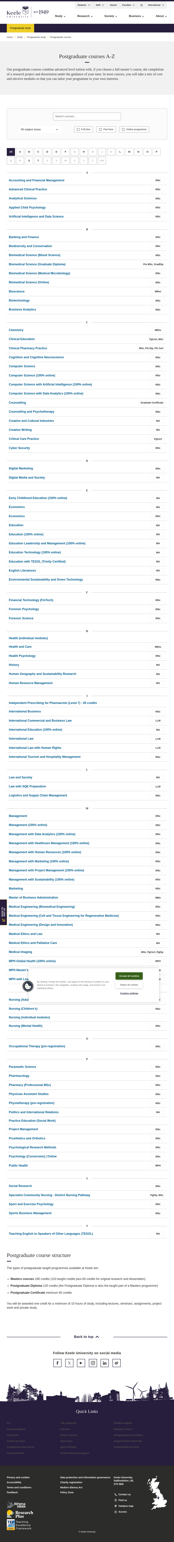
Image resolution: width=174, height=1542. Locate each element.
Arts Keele (13, 1437)
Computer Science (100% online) (32, 377)
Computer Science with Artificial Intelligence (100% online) (50, 386)
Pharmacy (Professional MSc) (30, 1087)
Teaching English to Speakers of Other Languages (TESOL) (51, 1235)
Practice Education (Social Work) (32, 1122)
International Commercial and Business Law (40, 722)
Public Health (18, 1167)
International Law (21, 741)
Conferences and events (20, 1449)
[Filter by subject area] (40, 131)
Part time (108, 131)
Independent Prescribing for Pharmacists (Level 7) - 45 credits (53, 705)
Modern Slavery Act (71, 1489)
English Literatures (22, 572)
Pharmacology (19, 1078)
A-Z (9, 1425)
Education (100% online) (26, 536)
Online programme (138, 131)
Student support (123, 1425)
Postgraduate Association (128, 1437)
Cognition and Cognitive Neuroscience (36, 359)
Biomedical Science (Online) (29, 284)
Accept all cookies (129, 973)
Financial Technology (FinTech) (31, 602)
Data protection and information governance (85, 1479)
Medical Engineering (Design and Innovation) (41, 927)
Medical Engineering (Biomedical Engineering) (42, 908)
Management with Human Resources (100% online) (45, 854)
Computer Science (22, 368)
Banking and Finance (24, 239)
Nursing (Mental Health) (25, 1028)
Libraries (65, 1431)
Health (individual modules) (28, 640)
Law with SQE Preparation (27, 788)
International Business (25, 713)
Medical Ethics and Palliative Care (33, 945)
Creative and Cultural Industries (31, 423)
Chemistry (16, 332)
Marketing (16, 890)
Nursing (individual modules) (29, 1019)
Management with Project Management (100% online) (46, 872)
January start (75, 26)
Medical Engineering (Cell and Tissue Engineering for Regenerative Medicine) (64, 917)
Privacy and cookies (18, 1479)
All (10, 154)
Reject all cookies (129, 984)
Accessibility (14, 1484)
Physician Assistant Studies (29, 1096)
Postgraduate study (36, 35)
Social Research (20, 1188)
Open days (66, 1443)
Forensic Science (21, 620)
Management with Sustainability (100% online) (41, 881)
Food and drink (15, 1455)
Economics (17, 509)
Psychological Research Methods (32, 1149)
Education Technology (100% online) (35, 554)
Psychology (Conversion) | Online (33, 1158)
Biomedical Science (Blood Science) (34, 257)
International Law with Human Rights (35, 750)
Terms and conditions (19, 1489)
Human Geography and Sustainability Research (42, 676)
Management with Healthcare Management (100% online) (49, 845)
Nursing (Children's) (23, 1011)
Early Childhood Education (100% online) (38, 500)
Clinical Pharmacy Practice (28, 350)
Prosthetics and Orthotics (27, 1140)
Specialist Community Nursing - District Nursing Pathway (49, 1197)
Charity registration (71, 1484)
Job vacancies (68, 1425)
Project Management (23, 1131)
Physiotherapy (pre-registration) (31, 1105)
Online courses (68, 1437)
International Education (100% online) (35, 731)
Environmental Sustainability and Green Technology (46, 581)
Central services (16, 1443)
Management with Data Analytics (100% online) (42, 836)
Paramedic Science (22, 1069)
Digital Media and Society (27, 479)
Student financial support (74, 1455)
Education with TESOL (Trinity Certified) (37, 563)
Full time (83, 131)
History (14, 667)
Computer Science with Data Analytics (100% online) (46, 395)
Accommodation (16, 1431)
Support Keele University (128, 1443)
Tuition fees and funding (121, 26)
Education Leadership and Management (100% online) (47, 545)
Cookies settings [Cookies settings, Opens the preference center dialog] (129, 993)
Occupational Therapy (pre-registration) (37, 1048)
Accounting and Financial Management (36, 182)
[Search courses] (87, 117)
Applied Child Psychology (27, 209)
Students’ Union (123, 1431)
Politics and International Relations (34, 1114)
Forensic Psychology (24, 611)
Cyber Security (19, 450)
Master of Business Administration (33, 899)
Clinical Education (22, 341)
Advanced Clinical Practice (28, 191)
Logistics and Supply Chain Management (38, 797)
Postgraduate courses (50, 26)
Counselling (17, 404)
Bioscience (17, 293)
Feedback (12, 1494)
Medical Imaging (20, 954)
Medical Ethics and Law (25, 936)
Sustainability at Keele (126, 1449)
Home (10, 35)
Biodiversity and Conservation (30, 248)
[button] (141, 3)
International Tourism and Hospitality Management (45, 759)
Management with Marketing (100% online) (39, 863)
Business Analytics (22, 311)
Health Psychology (22, 658)
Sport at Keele (68, 1449)
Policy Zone (67, 1494)
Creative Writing (20, 432)
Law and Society (20, 779)
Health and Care (20, 649)
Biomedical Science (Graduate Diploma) (37, 266)
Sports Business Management (30, 1215)
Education (16, 527)
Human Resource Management (31, 685)
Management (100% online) (28, 827)
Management (18, 818)
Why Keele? (95, 26)
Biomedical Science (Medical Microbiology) (39, 275)
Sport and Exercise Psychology (31, 1206)
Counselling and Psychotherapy (31, 413)
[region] (94, 982)
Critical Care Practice (24, 441)
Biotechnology (19, 302)
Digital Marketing (21, 470)
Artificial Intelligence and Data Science (36, 218)
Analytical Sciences (23, 200)
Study (20, 35)
